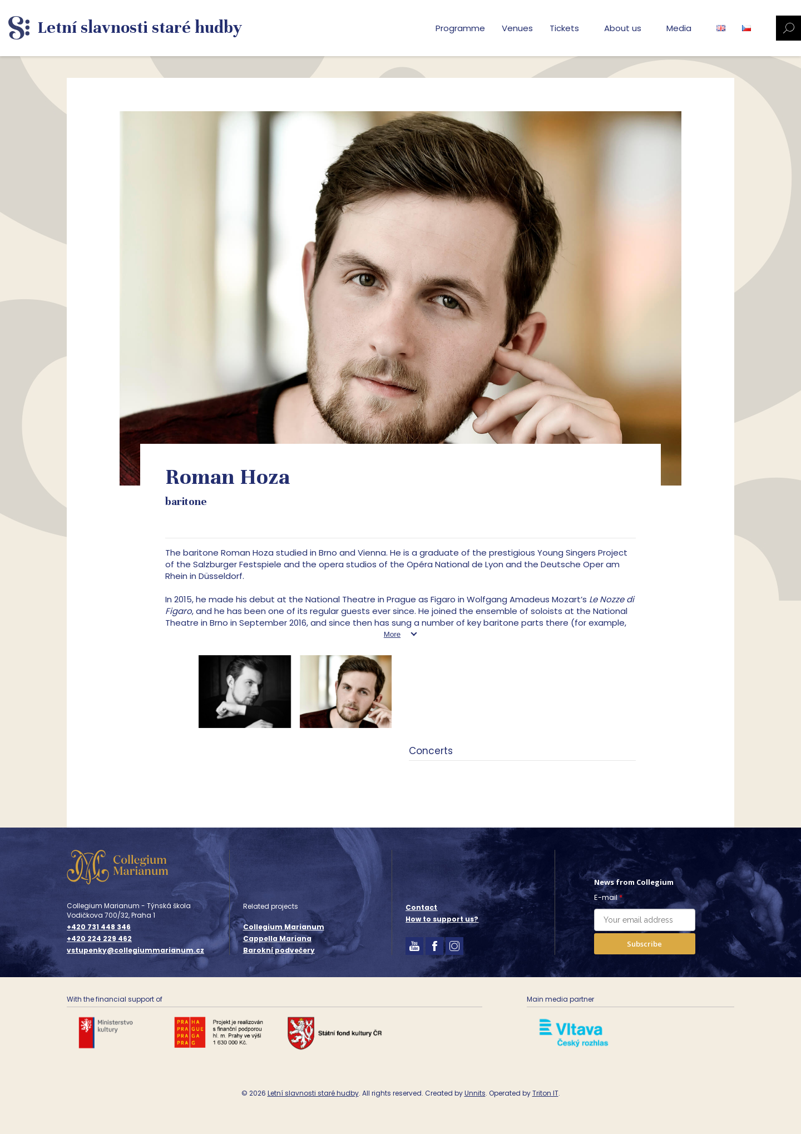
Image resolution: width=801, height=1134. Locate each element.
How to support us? (442, 919)
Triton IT (545, 1093)
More (392, 634)
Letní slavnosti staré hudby (313, 1093)
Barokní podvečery (279, 950)
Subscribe (644, 944)
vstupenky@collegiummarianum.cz (135, 950)
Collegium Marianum (283, 927)
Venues (517, 28)
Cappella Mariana (277, 938)
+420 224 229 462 (99, 938)
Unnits (475, 1093)
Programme (460, 28)
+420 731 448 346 (99, 927)
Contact (421, 907)
